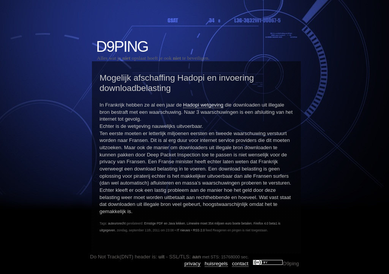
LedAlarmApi (321, 131)
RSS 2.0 (197, 230)
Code (20, 91)
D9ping (40, 46)
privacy (274, 258)
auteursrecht (114, 223)
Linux (20, 105)
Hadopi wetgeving (201, 105)
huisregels (298, 258)
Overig (21, 120)
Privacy (22, 127)
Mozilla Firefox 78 (34, 181)
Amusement (27, 84)
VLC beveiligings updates (42, 202)
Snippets (316, 84)
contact (322, 258)
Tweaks (22, 134)
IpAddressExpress (327, 117)
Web (19, 141)
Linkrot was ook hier (36, 174)
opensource (27, 113)
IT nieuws (25, 98)
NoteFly (315, 138)
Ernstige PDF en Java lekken (162, 223)
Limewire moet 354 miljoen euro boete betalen (217, 223)
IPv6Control (320, 124)
